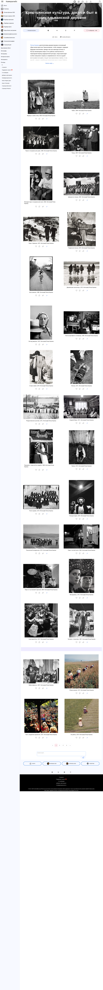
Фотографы (4, 50)
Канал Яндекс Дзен (6, 80)
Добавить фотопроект (7, 75)
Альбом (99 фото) (65, 37)
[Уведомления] (86, 1)
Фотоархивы (4, 53)
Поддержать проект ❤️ (7, 70)
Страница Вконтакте (6, 85)
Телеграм (90, 763)
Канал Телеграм (5, 83)
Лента (5, 5)
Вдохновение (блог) (6, 48)
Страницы (6, 8)
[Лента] (78, 1)
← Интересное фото (31, 30)
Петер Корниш (34, 45)
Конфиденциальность (7, 77)
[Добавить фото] (82, 1)
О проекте (4, 67)
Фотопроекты (4, 59)
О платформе (5, 72)
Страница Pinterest (6, 88)
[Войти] (90, 1)
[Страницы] (74, 1)
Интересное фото (5, 56)
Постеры (3, 62)
